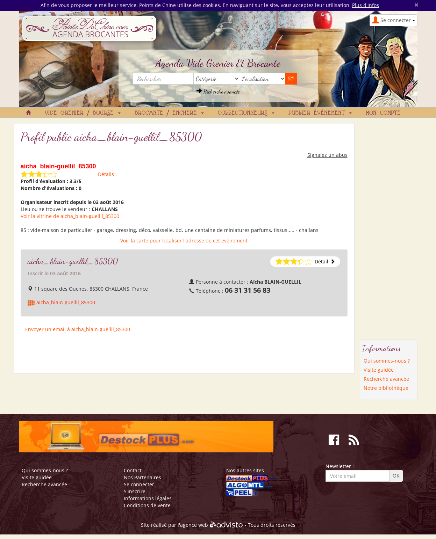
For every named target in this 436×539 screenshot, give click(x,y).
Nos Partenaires (142, 477)
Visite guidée (379, 369)
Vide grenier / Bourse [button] (83, 113)
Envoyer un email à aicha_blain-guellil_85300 (77, 329)
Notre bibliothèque (386, 388)
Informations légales (148, 498)
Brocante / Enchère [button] (169, 113)
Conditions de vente (147, 505)
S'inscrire (134, 491)
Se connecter (139, 484)
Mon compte (383, 113)
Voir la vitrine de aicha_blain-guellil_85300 (70, 216)
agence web (194, 525)
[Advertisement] (388, 228)
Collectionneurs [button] (246, 113)
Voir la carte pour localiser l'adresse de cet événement (184, 240)
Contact (133, 470)
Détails (106, 174)
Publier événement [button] (320, 113)
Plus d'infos (365, 5)
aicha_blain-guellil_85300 (65, 302)
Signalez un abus (327, 155)
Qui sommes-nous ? (387, 360)
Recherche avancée (218, 91)
